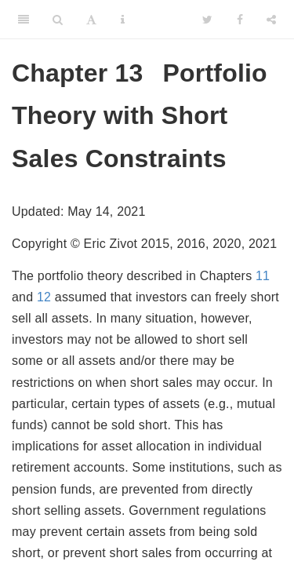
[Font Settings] (91, 19)
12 (44, 297)
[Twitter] (207, 19)
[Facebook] (240, 19)
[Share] (271, 19)
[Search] (57, 19)
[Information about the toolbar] (122, 19)
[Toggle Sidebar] (23, 19)
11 (263, 275)
